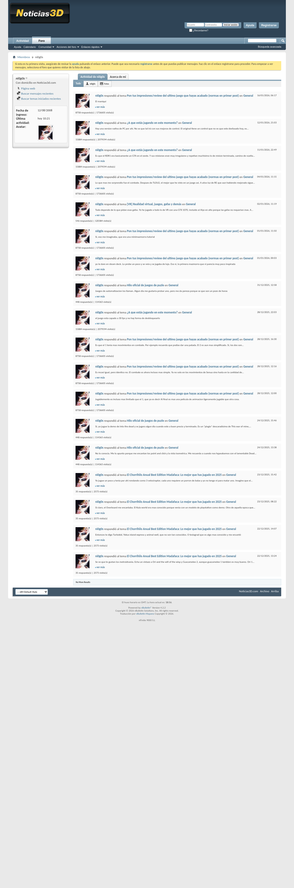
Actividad (22, 41)
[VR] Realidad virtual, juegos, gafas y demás (154, 204)
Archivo (264, 591)
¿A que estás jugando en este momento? (152, 123)
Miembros (23, 57)
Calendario (29, 47)
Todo (78, 83)
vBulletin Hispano (145, 613)
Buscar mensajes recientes (35, 93)
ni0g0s (92, 83)
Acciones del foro (66, 47)
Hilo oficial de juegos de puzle (145, 285)
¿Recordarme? (198, 30)
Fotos (106, 83)
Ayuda (250, 25)
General (248, 95)
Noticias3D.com (248, 591)
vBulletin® (146, 607)
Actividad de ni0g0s (92, 77)
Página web (26, 88)
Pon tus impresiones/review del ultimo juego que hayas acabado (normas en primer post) (183, 95)
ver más (100, 107)
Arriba (275, 591)
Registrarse (269, 25)
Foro (42, 41)
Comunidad (44, 47)
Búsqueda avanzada (269, 46)
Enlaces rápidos (90, 47)
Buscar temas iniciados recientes (39, 98)
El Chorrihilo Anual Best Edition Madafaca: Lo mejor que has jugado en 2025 (174, 475)
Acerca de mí (118, 77)
